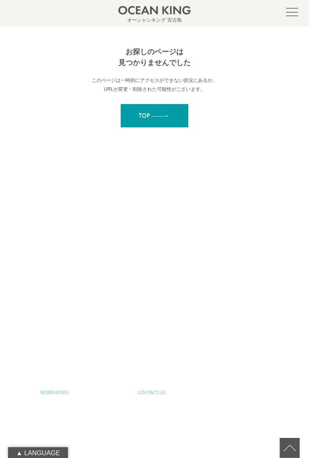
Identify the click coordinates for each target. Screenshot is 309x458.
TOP (54, 275)
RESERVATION (54, 392)
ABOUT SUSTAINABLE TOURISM (151, 299)
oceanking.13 (167, 236)
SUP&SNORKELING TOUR (54, 322)
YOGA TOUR (151, 322)
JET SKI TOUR (54, 345)
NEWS (248, 345)
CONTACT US (151, 392)
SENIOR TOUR (248, 299)
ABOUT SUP (248, 275)
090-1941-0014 (164, 253)
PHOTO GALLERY (151, 345)
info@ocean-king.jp (164, 244)
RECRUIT (248, 369)
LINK (152, 369)
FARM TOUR (248, 322)
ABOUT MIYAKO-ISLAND (151, 275)
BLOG (54, 369)
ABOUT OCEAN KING (54, 299)
